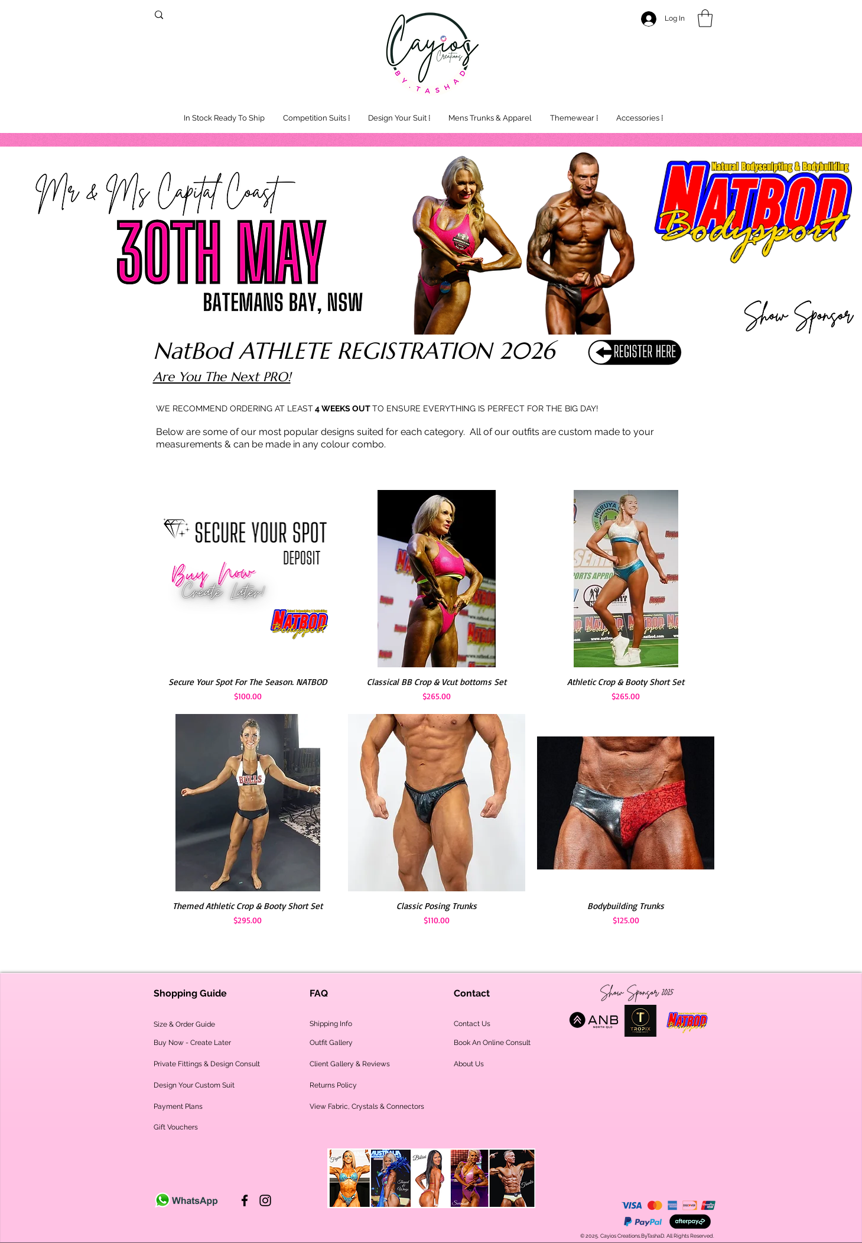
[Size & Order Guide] (184, 1025)
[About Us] (470, 1064)
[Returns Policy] (363, 1085)
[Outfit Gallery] (354, 1043)
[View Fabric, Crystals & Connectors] (367, 1107)
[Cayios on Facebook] (244, 1200)
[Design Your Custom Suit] (194, 1085)
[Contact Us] (472, 1024)
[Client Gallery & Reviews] (350, 1064)
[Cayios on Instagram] (265, 1200)
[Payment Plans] (178, 1107)
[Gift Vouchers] (176, 1127)
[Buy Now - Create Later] (192, 1043)
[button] (705, 18)
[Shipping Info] (331, 1024)
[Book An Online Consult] (492, 1043)
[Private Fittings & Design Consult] (207, 1064)
